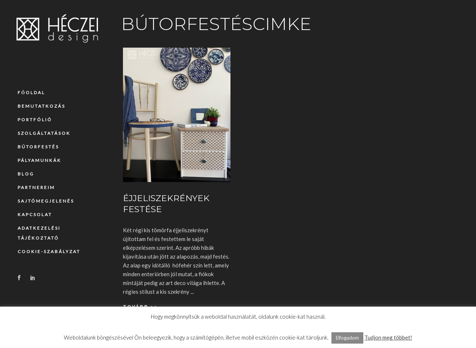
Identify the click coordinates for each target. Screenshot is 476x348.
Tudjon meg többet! (388, 337)
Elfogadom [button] (347, 338)
